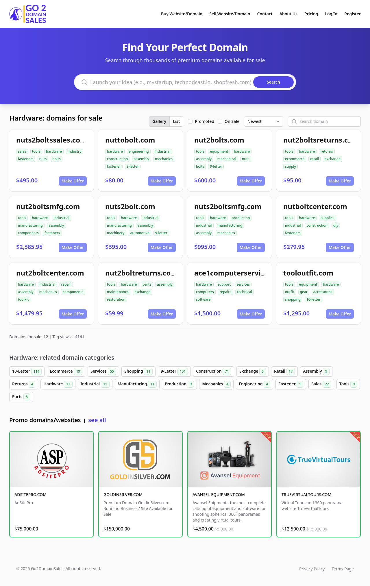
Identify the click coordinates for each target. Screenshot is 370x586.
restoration (116, 299)
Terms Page (343, 569)
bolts (56, 158)
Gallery (159, 121)
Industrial (95, 384)
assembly (141, 158)
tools (36, 151)
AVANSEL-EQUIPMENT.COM (219, 494)
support (224, 284)
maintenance (118, 291)
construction (117, 158)
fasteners (26, 158)
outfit (289, 291)
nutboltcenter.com (315, 206)
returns (327, 151)
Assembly (316, 371)
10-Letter (27, 371)
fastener (114, 166)
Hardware (58, 384)
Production (179, 384)
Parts (21, 396)
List (176, 121)
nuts (43, 158)
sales (22, 151)
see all (97, 420)
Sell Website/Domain (229, 13)
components (28, 232)
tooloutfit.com (308, 273)
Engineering (254, 384)
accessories (322, 291)
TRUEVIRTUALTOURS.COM (307, 494)
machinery (116, 232)
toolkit (23, 299)
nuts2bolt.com (130, 206)
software (203, 299)
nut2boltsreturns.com (321, 140)
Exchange (252, 371)
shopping (293, 299)
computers (205, 291)
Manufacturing (137, 384)
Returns (23, 384)
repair (66, 284)
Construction (213, 371)
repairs (225, 291)
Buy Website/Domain (181, 13)
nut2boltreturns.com (141, 273)
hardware (54, 151)
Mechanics (216, 384)
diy (335, 225)
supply (290, 166)
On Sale (232, 121)
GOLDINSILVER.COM (123, 494)
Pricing (311, 13)
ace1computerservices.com (241, 273)
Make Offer (73, 181)
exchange (333, 158)
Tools (348, 384)
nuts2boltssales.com (51, 140)
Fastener (290, 384)
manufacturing (30, 225)
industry (75, 151)
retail (314, 158)
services (243, 284)
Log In (331, 13)
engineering (139, 151)
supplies (327, 217)
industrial (163, 151)
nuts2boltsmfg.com (228, 206)
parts (147, 284)
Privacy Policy (312, 569)
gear (304, 291)
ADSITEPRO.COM (30, 494)
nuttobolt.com (130, 140)
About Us (288, 13)
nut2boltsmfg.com (48, 206)
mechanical (226, 158)
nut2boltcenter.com (50, 273)
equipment (219, 151)
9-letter (133, 166)
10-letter (313, 299)
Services (103, 371)
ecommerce (294, 158)
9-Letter (174, 371)
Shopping (138, 371)
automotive (139, 232)
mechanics (164, 158)
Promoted (204, 121)
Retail (284, 371)
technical (244, 291)
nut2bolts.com (219, 140)
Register (352, 13)
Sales (321, 384)
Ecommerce (66, 371)
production (241, 217)
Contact (265, 13)
